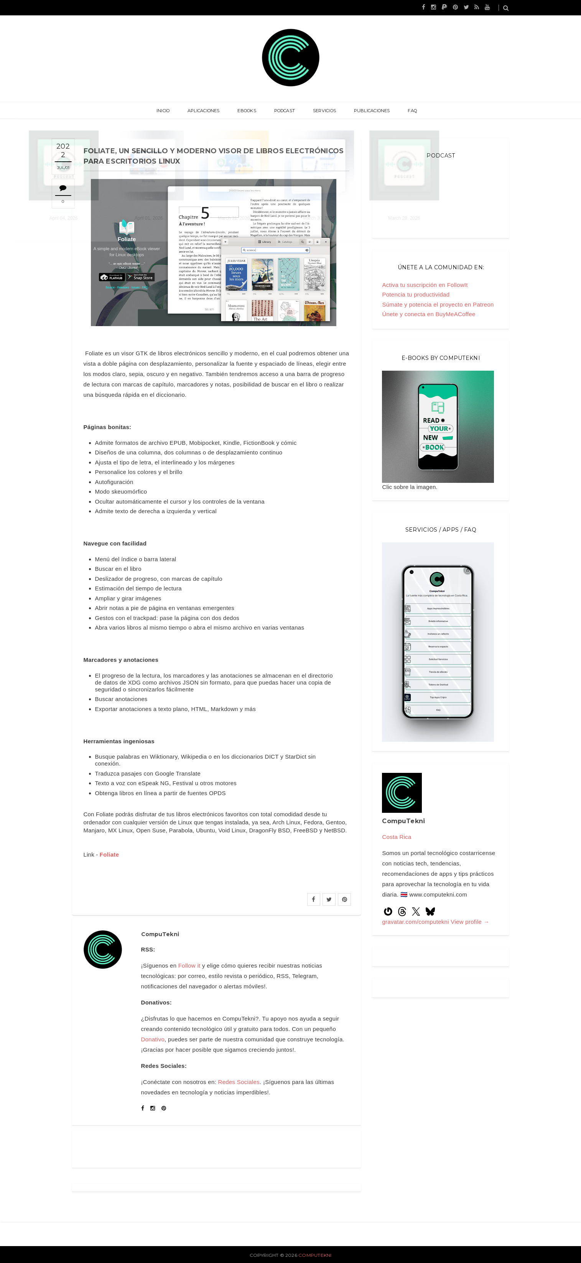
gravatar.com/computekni (416, 921)
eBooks (249, 110)
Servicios (321, 110)
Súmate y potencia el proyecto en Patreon (438, 304)
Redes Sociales (239, 1082)
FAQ (405, 110)
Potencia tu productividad (415, 294)
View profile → (470, 921)
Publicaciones (367, 110)
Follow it (189, 965)
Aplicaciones (209, 110)
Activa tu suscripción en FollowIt (424, 285)
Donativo (153, 1039)
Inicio (170, 110)
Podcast (284, 110)
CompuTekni (314, 1255)
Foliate (109, 854)
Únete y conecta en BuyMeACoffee (428, 314)
